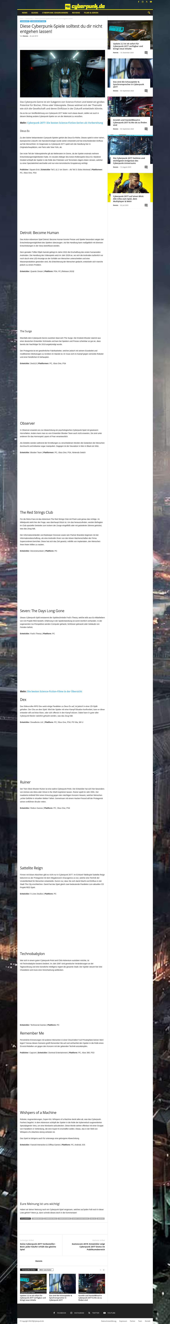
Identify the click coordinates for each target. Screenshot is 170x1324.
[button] (149, 13)
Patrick (115, 53)
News (24, 12)
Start (21, 18)
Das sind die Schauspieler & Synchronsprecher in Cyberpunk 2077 (60, 1297)
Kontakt (147, 1321)
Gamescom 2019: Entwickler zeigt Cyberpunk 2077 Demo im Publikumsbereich (88, 1247)
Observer (100, 1218)
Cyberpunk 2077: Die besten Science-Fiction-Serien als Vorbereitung (65, 122)
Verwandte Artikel (28, 1270)
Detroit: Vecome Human (80, 1218)
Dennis (25, 36)
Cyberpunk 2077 (38, 1218)
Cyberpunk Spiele (50, 1218)
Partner (132, 1321)
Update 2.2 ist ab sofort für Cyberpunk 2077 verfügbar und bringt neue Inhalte (33, 1297)
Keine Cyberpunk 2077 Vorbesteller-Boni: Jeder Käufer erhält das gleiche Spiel (38, 1247)
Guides (34, 12)
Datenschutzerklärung (108, 1321)
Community (29, 18)
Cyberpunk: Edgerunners (55, 12)
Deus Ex (92, 1218)
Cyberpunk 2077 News (38, 21)
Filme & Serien (91, 12)
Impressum (123, 1321)
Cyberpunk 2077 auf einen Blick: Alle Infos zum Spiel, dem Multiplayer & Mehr (128, 199)
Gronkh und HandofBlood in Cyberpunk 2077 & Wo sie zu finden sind (90, 1297)
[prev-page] (100, 1269)
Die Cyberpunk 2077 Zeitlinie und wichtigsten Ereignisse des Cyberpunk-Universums (129, 160)
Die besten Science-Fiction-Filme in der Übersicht (54, 691)
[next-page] (103, 1269)
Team (140, 1321)
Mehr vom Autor (45, 1270)
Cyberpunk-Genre (64, 1218)
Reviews (76, 12)
